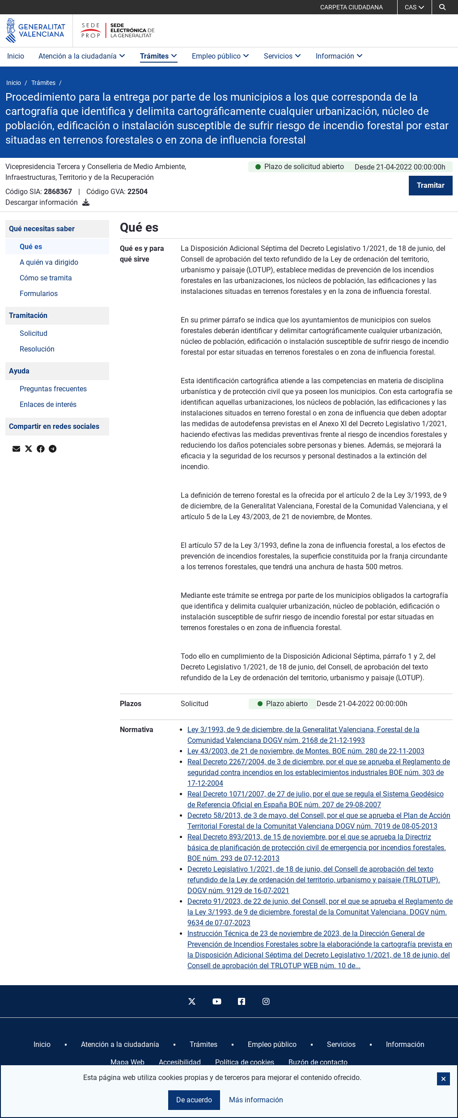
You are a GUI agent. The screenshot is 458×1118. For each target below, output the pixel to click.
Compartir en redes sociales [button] (54, 426)
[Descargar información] (85, 202)
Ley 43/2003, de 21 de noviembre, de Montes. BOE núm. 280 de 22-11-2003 (305, 751)
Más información (256, 1100)
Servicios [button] (282, 56)
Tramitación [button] (28, 315)
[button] (442, 7)
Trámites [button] (159, 56)
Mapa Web (127, 1062)
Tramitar (431, 185)
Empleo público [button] (221, 56)
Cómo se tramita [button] (46, 278)
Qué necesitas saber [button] (42, 228)
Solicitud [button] (33, 333)
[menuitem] (42, 1045)
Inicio (15, 56)
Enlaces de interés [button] (48, 404)
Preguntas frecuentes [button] (53, 389)
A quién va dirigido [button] (49, 262)
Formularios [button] (39, 293)
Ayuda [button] (19, 371)
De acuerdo (194, 1100)
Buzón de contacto (318, 1062)
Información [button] (339, 56)
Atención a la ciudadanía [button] (82, 56)
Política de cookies (244, 1062)
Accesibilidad (180, 1062)
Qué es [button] (31, 246)
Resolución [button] (37, 349)
